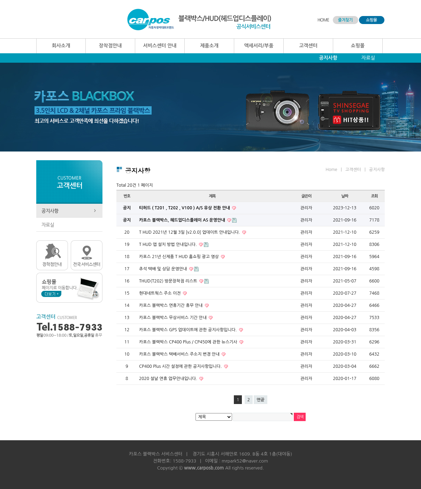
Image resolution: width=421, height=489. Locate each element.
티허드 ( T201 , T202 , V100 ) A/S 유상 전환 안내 (185, 208)
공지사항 (328, 57)
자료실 (368, 57)
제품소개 (209, 45)
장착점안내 (110, 45)
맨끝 (261, 400)
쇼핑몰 (358, 45)
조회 (374, 196)
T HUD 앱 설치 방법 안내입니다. (168, 244)
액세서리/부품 (258, 45)
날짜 (344, 196)
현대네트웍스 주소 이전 (160, 293)
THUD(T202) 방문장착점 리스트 (168, 281)
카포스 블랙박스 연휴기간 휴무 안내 (171, 305)
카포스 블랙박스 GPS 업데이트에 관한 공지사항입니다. (188, 330)
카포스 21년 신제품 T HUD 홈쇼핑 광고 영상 (179, 257)
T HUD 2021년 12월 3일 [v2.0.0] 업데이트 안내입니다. (190, 232)
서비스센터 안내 (159, 45)
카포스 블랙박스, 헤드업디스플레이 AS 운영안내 (182, 220)
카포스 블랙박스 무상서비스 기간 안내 (173, 318)
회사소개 (61, 45)
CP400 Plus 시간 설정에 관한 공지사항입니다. (181, 366)
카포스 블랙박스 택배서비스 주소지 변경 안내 (180, 354)
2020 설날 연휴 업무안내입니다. (168, 379)
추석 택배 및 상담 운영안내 (163, 269)
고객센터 (308, 45)
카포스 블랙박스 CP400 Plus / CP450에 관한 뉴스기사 (188, 342)
